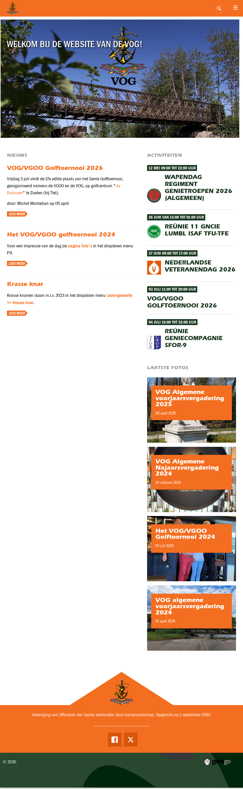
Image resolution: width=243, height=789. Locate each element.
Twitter (131, 740)
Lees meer (17, 214)
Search (219, 8)
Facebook (114, 740)
